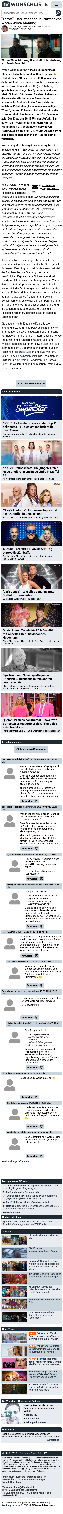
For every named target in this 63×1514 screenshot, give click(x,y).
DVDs (27, 1505)
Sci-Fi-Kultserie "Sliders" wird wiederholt (28, 1202)
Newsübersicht (13, 1212)
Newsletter (8, 1482)
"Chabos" (47, 86)
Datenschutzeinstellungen (32, 1479)
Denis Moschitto (26, 86)
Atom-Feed (45, 1492)
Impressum (8, 1476)
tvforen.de (31, 759)
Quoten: (27, 1223)
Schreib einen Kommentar (32, 749)
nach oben (8, 1502)
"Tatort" (6, 78)
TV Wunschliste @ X (13, 1492)
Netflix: (32, 1207)
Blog (18, 1482)
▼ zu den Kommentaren (31, 383)
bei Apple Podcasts (36, 1422)
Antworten (27, 801)
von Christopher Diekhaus (21, 26)
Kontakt (20, 1476)
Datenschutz (9, 1479)
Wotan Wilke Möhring (14, 70)
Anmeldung (53, 1440)
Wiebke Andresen (11, 343)
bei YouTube (32, 1418)
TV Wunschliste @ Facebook (17, 1487)
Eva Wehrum (47, 352)
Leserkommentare (12, 742)
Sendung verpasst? (11, 1505)
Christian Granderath (29, 360)
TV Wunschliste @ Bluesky (21, 1490)
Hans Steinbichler (26, 356)
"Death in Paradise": (32, 1187)
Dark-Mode (10, 1495)
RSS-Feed (31, 1492)
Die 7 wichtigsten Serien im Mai (23, 1192)
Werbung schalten (36, 1476)
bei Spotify (31, 1415)
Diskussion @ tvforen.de (16, 1161)
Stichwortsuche (40, 1502)
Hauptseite (24, 1502)
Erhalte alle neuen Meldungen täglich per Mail (45, 188)
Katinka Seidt (40, 339)
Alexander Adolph (24, 352)
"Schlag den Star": (31, 1197)
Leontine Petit (51, 343)
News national (42, 26)
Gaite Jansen (19, 296)
